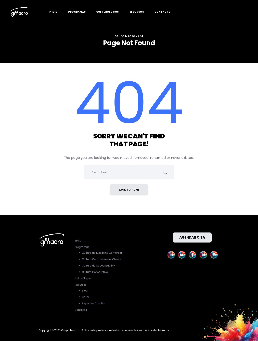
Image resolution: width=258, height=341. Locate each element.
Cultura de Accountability (98, 266)
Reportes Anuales (93, 303)
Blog (85, 290)
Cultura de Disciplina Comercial (102, 253)
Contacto (163, 11)
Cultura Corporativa (95, 272)
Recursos (136, 11)
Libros (86, 297)
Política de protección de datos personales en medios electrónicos (125, 330)
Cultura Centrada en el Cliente (101, 259)
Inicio (53, 11)
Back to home (129, 189)
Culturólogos (107, 11)
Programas (77, 11)
